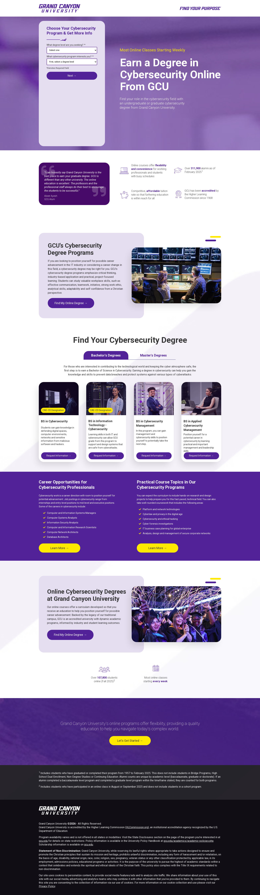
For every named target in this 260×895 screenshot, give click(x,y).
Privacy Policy (47, 886)
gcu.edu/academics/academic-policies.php (188, 840)
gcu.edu (43, 840)
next (72, 76)
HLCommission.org (137, 827)
